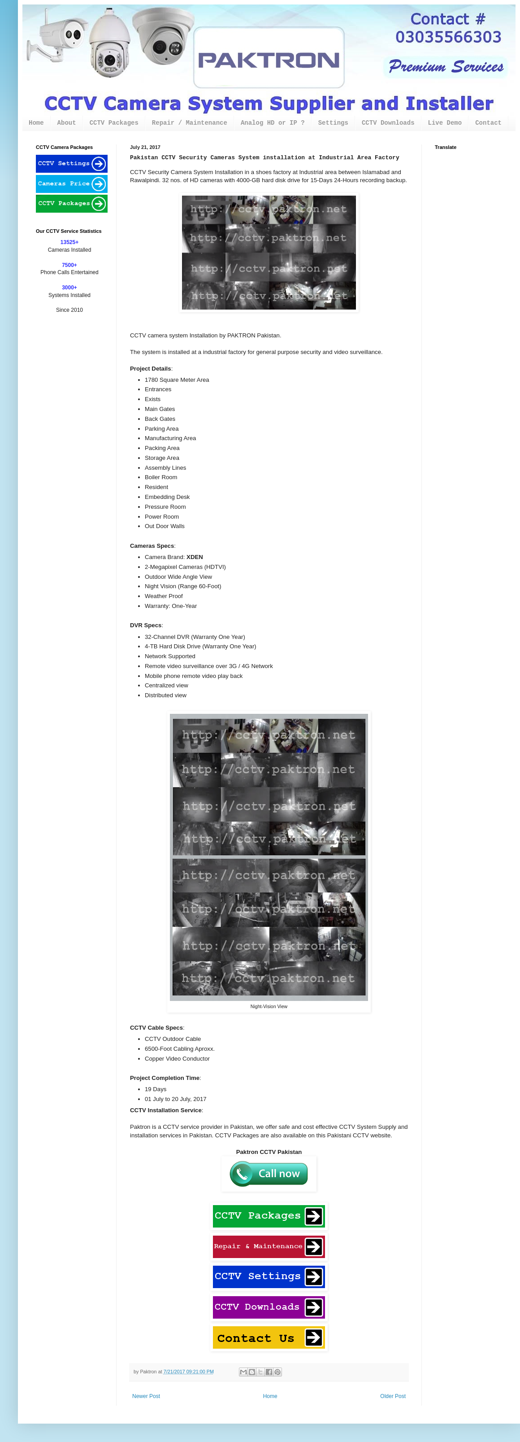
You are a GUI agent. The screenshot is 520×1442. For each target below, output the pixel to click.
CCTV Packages (114, 123)
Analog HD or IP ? (273, 123)
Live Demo (445, 123)
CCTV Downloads (388, 123)
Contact (488, 123)
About (66, 123)
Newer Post (146, 1396)
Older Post (393, 1396)
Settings (333, 123)
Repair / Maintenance (189, 123)
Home (36, 123)
